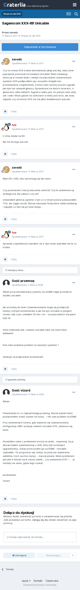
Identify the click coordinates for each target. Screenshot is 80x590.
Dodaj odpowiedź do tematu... (25, 537)
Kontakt (38, 580)
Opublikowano (28, 63)
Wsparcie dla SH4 (30, 35)
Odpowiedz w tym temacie (40, 46)
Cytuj (13, 111)
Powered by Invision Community (39, 585)
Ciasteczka (52, 580)
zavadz (13, 32)
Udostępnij (19, 555)
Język (26, 580)
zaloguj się (38, 519)
